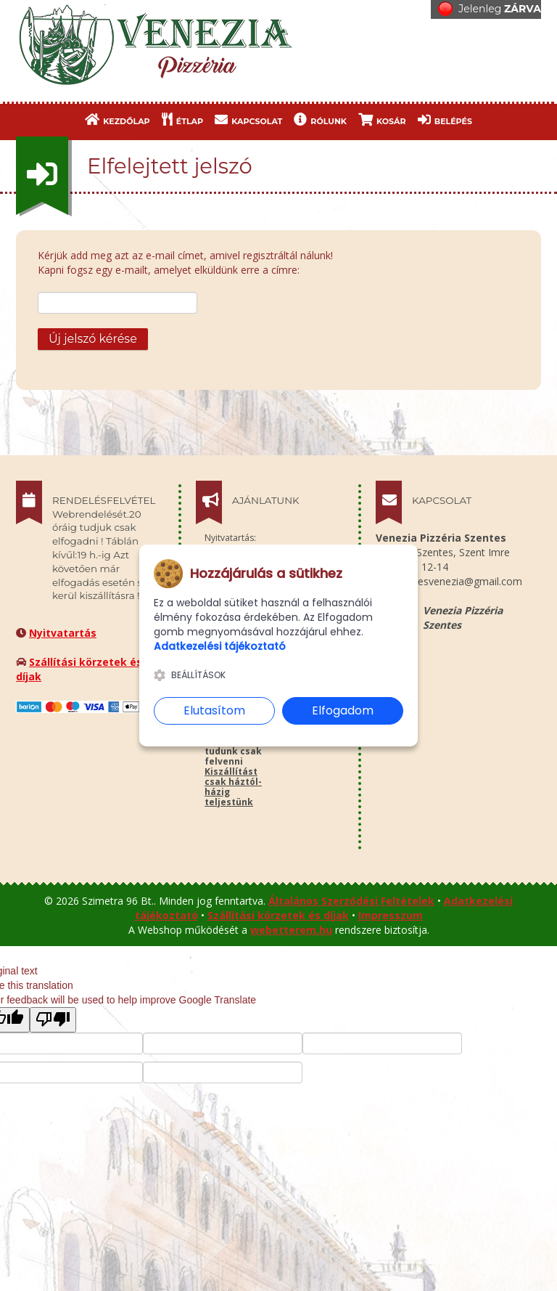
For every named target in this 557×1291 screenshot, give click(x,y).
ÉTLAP (182, 119)
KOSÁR (382, 119)
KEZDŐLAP (117, 119)
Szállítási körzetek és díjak (278, 915)
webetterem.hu (291, 930)
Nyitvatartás (62, 633)
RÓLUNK (320, 119)
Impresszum (390, 915)
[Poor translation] (53, 1020)
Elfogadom (343, 710)
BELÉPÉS (445, 119)
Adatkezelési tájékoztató (220, 646)
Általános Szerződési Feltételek (351, 901)
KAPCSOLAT (248, 119)
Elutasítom (214, 710)
